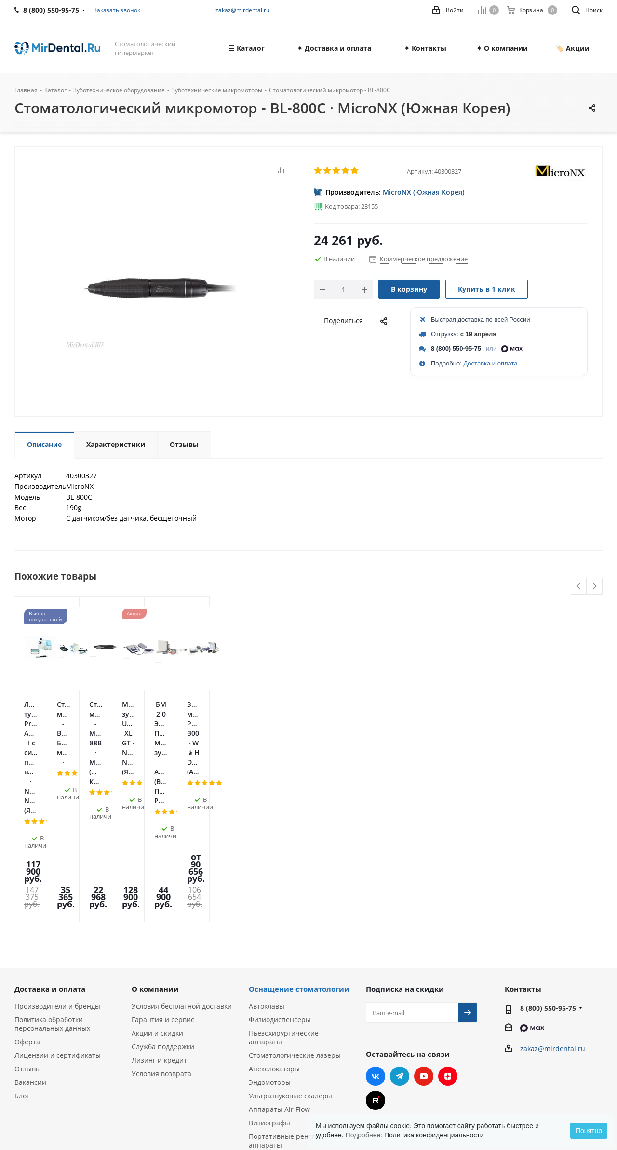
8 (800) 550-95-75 (456, 348)
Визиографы (269, 989)
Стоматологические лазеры (295, 921)
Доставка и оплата (490, 363)
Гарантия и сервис (163, 886)
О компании (155, 855)
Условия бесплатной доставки (182, 872)
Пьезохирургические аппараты (284, 904)
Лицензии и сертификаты (57, 921)
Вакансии (30, 948)
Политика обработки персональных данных (52, 890)
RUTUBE (375, 966)
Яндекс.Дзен (447, 942)
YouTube (423, 942)
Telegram (399, 942)
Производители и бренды (57, 872)
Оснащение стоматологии (299, 855)
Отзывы (27, 935)
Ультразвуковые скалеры (290, 962)
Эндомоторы (270, 948)
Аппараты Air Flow (279, 975)
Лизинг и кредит (159, 926)
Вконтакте (375, 942)
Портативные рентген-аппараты (287, 1007)
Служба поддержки (163, 913)
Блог (21, 962)
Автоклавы (266, 872)
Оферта (27, 908)
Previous (579, 586)
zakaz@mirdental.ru (242, 10)
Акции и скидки (157, 899)
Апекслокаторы (274, 935)
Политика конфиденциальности (434, 1135)
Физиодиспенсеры (280, 886)
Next (595, 586)
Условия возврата (161, 940)
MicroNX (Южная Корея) (423, 192)
